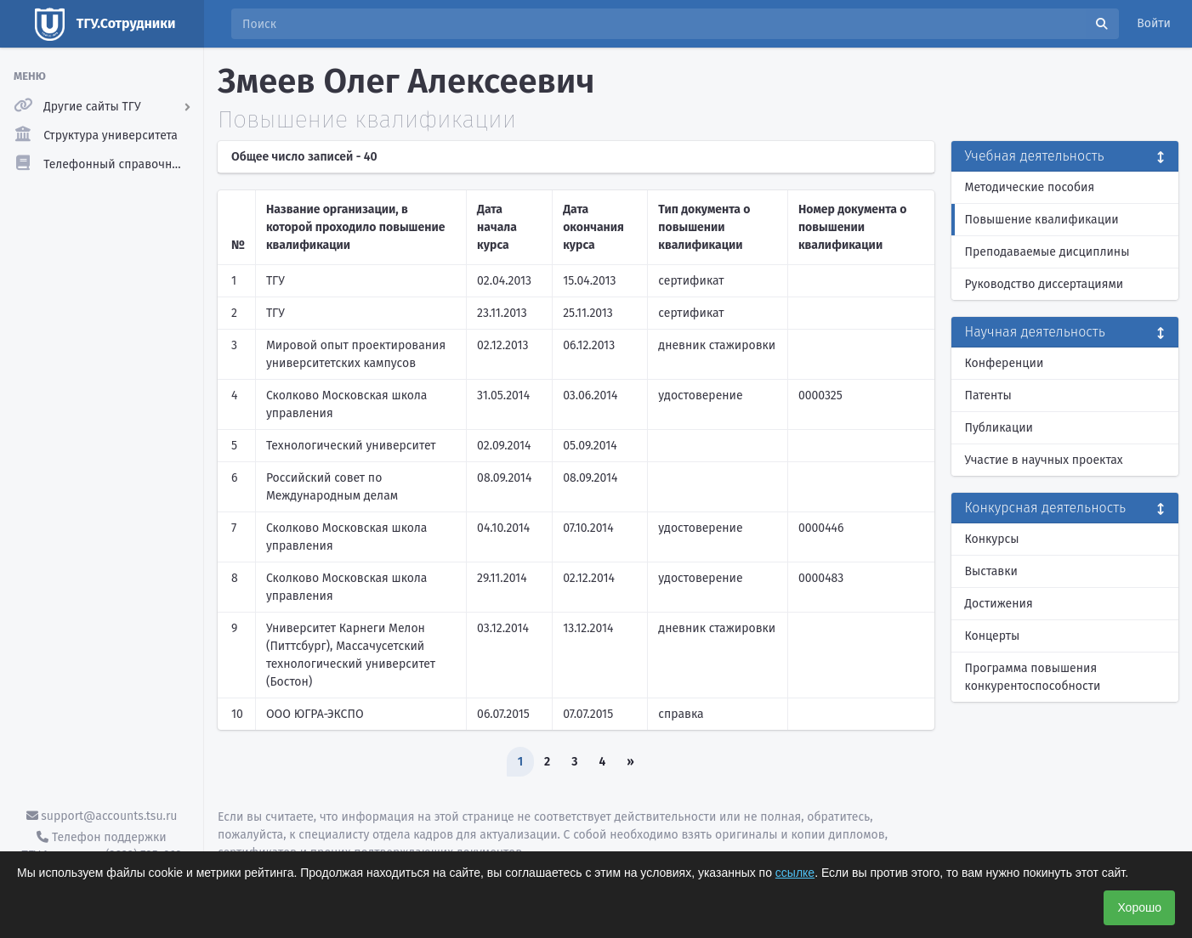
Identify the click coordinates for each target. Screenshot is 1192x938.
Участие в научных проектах (1044, 460)
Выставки (991, 571)
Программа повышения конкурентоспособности (1033, 677)
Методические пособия (1030, 187)
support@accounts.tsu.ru (102, 816)
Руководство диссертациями (1044, 284)
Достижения (999, 603)
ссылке (795, 872)
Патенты (988, 395)
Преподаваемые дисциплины (1047, 252)
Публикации (999, 428)
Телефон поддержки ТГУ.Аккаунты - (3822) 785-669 (101, 846)
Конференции (1004, 363)
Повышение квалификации (1042, 219)
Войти (1154, 23)
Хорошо (1139, 907)
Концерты (992, 636)
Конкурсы (992, 539)
